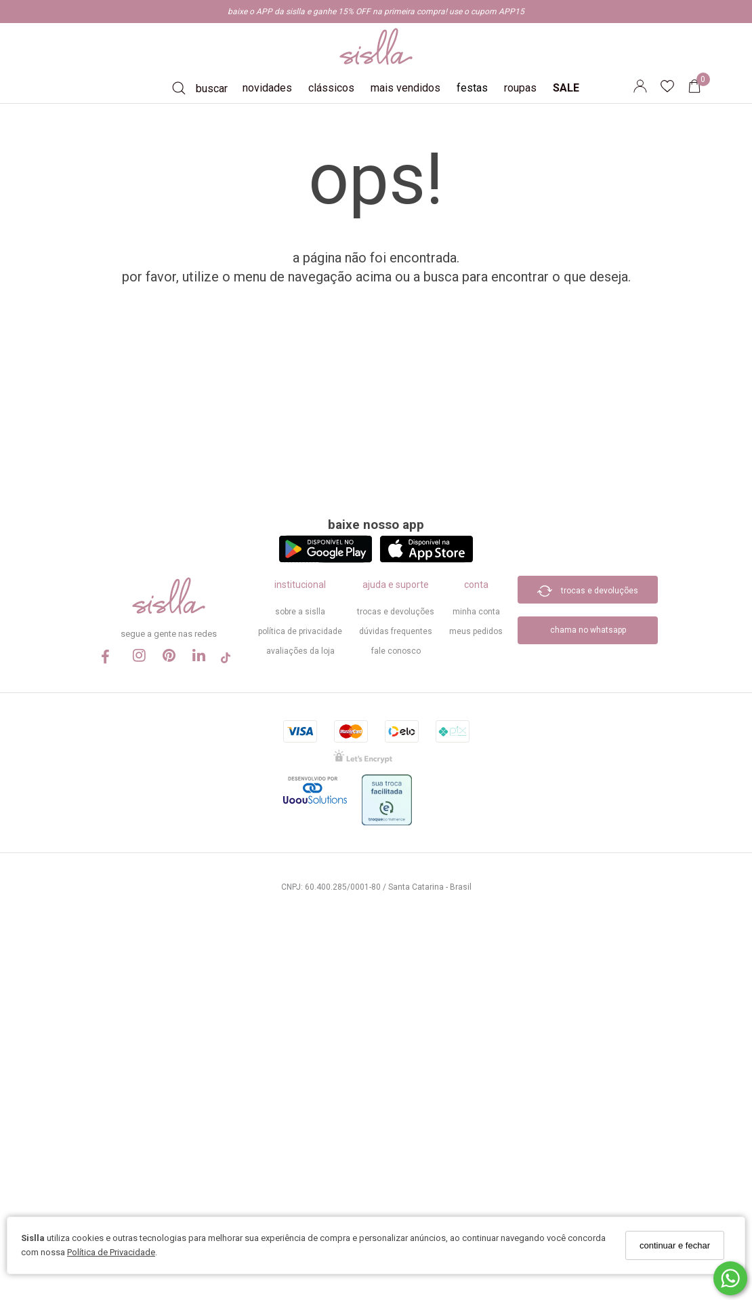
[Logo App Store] (426, 559)
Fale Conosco (396, 651)
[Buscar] (199, 88)
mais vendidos (405, 87)
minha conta (476, 611)
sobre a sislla (300, 611)
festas (472, 87)
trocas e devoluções (395, 611)
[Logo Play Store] (325, 559)
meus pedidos (476, 631)
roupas (520, 87)
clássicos (331, 87)
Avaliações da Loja (300, 651)
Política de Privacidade (111, 1252)
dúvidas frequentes (395, 631)
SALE (566, 87)
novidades (267, 87)
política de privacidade (300, 631)
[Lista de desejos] (674, 88)
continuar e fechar (675, 1245)
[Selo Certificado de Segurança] (362, 760)
